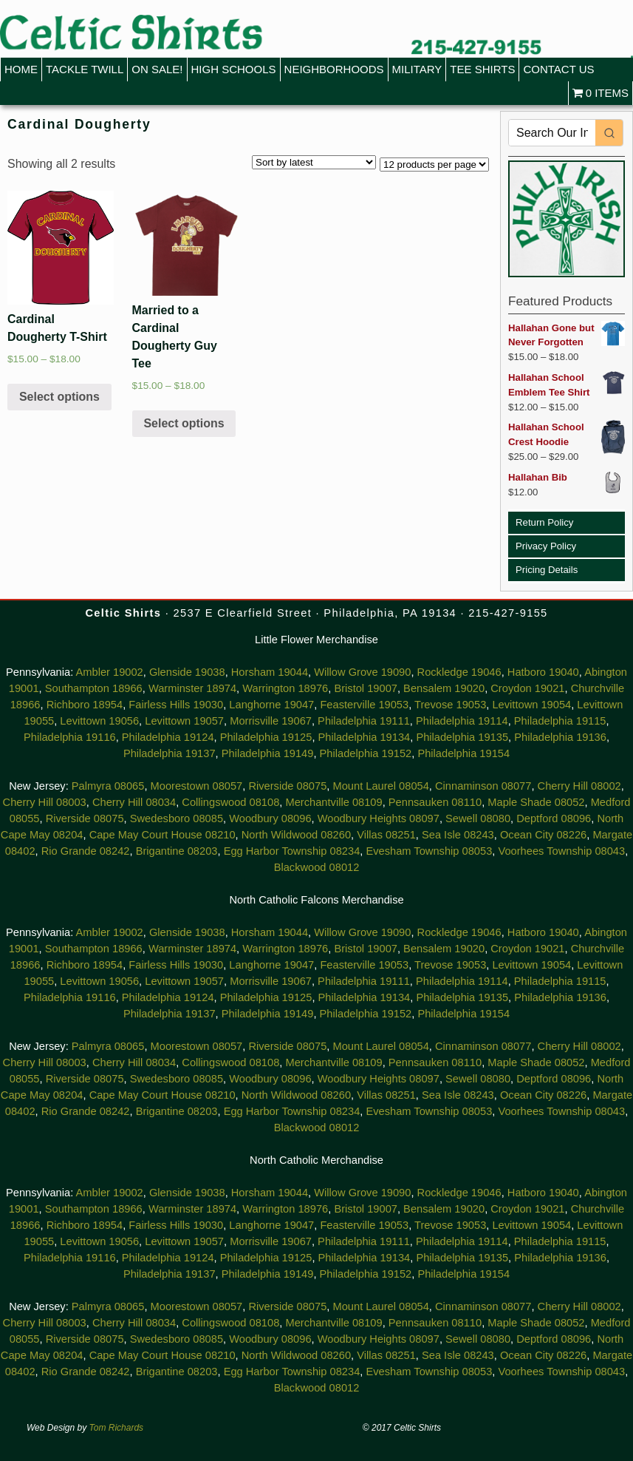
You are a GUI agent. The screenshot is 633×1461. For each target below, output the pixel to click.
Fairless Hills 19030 (176, 705)
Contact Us (558, 69)
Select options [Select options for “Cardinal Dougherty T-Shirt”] (59, 396)
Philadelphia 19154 (463, 753)
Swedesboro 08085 (176, 818)
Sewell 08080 (477, 818)
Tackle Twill (84, 69)
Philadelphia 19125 (266, 737)
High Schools (233, 69)
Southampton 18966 (94, 688)
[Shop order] (314, 162)
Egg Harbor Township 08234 (292, 851)
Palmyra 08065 (108, 786)
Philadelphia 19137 (169, 753)
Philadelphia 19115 (560, 721)
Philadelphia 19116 (70, 737)
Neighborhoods (334, 69)
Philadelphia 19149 (268, 753)
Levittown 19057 (184, 721)
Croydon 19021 (527, 688)
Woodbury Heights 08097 (378, 818)
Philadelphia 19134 (364, 737)
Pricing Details (547, 569)
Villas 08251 (386, 835)
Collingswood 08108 (230, 802)
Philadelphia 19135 (462, 737)
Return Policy (544, 522)
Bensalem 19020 (444, 688)
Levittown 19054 (531, 705)
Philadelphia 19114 (462, 721)
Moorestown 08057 (197, 786)
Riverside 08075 (287, 786)
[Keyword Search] (552, 133)
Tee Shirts (482, 69)
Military (417, 69)
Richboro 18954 (85, 705)
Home (21, 69)
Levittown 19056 (99, 721)
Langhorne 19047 (271, 705)
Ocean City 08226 (543, 835)
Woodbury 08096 (270, 818)
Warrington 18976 (285, 688)
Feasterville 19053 (364, 705)
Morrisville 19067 (271, 721)
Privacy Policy (546, 546)
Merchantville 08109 (333, 802)
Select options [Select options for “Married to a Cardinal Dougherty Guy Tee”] (183, 423)
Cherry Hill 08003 (44, 802)
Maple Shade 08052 (535, 802)
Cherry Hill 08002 (579, 786)
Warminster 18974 (192, 688)
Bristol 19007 (365, 688)
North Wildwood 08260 (296, 835)
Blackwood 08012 (317, 867)
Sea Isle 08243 (458, 835)
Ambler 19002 (109, 672)
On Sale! (156, 69)
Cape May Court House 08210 (162, 835)
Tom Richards (116, 1428)
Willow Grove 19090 (362, 672)
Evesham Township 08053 (429, 851)
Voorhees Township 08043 (561, 851)
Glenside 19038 (187, 672)
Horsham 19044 (269, 672)
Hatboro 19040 (543, 672)
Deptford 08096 (553, 818)
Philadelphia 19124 (168, 737)
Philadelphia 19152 (366, 753)
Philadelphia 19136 (560, 737)
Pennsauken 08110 (435, 802)
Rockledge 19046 (459, 672)
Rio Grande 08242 (85, 851)
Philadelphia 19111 (364, 721)
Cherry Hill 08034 (134, 802)
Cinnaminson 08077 (483, 786)
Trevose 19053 (450, 705)
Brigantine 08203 (177, 851)
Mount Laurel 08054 (380, 786)
